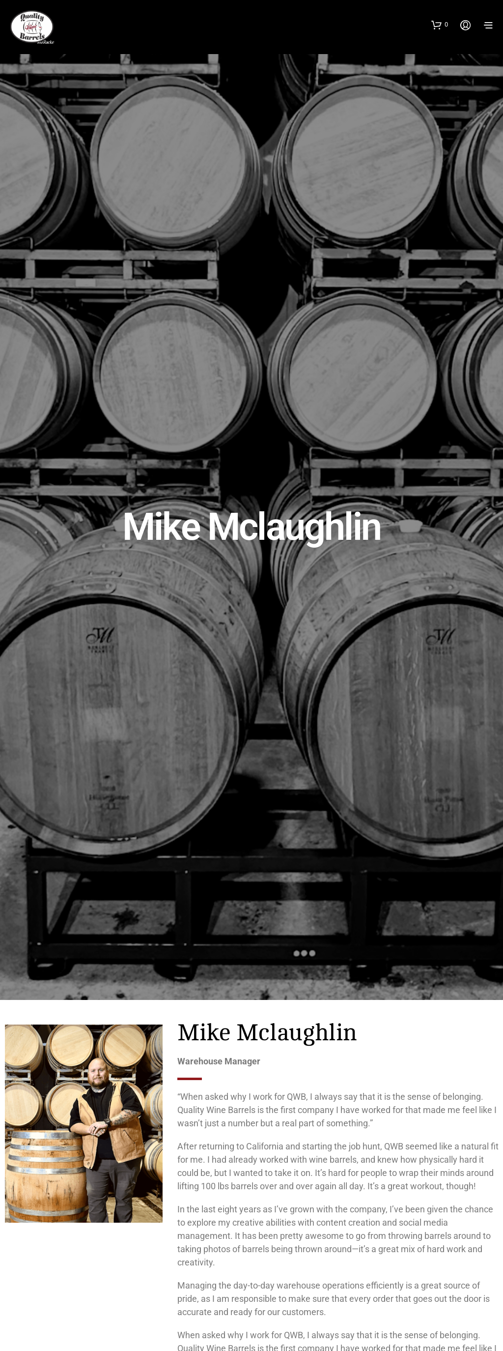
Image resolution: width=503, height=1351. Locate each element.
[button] (439, 24)
